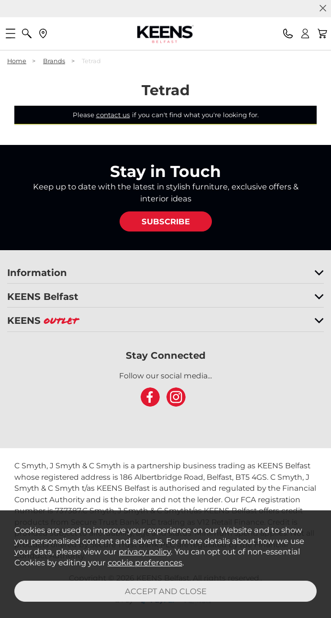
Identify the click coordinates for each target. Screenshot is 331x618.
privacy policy (145, 551)
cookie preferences (145, 562)
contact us (113, 115)
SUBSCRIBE (166, 221)
